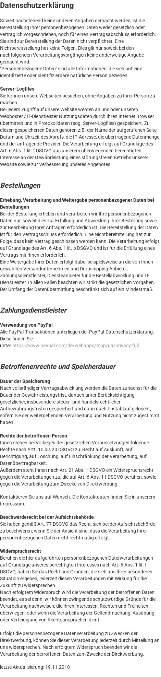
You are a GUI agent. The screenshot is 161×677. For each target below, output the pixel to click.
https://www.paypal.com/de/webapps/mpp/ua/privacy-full (75, 345)
